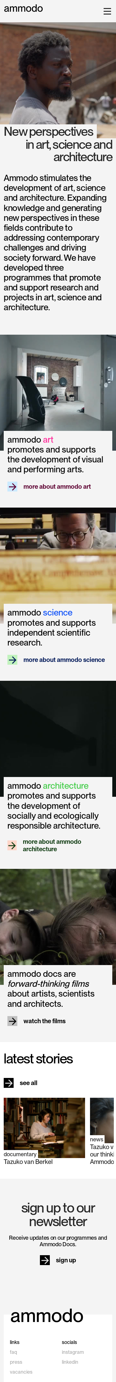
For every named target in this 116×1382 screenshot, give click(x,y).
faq (13, 1352)
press (16, 1362)
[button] (106, 11)
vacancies (21, 1372)
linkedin (70, 1362)
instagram (73, 1352)
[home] (23, 8)
